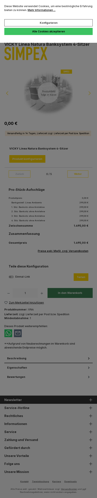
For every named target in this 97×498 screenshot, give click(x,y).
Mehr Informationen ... (42, 10)
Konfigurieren (48, 22)
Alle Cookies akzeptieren (48, 31)
